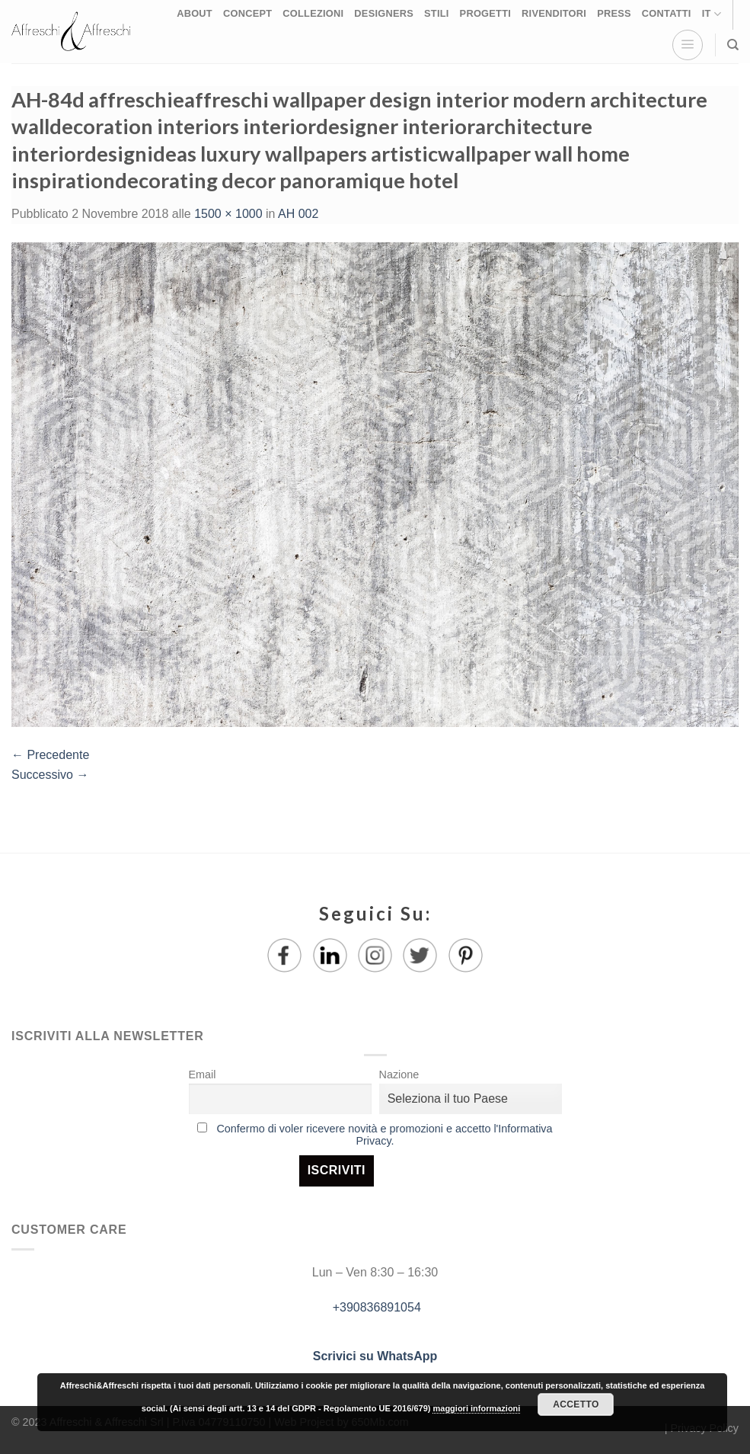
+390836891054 (375, 1307)
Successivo (49, 774)
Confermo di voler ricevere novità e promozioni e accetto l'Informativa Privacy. (384, 1135)
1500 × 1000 (228, 213)
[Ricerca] (733, 44)
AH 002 (298, 213)
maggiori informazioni (476, 1408)
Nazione (399, 1074)
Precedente (50, 754)
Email (202, 1074)
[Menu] (687, 45)
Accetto (575, 1404)
